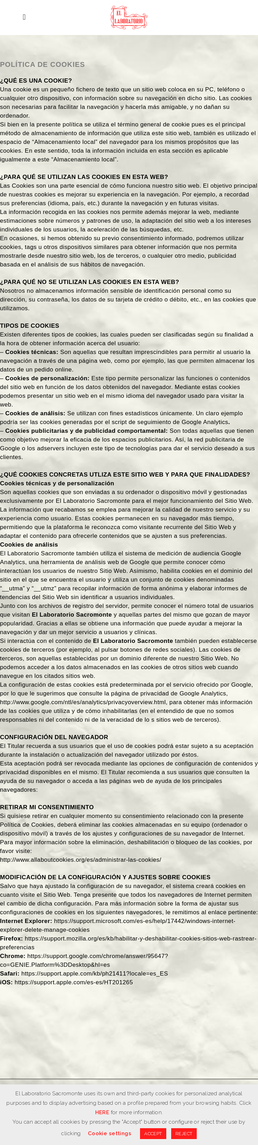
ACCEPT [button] (153, 1133)
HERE (102, 1112)
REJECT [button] (184, 1133)
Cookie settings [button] (109, 1133)
